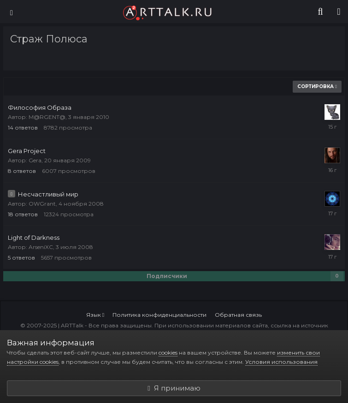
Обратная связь (238, 314)
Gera (35, 160)
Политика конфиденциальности (159, 314)
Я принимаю (173, 388)
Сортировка (317, 86)
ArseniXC (41, 246)
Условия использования (281, 361)
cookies (168, 352)
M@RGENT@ (47, 116)
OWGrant (42, 203)
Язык (95, 314)
